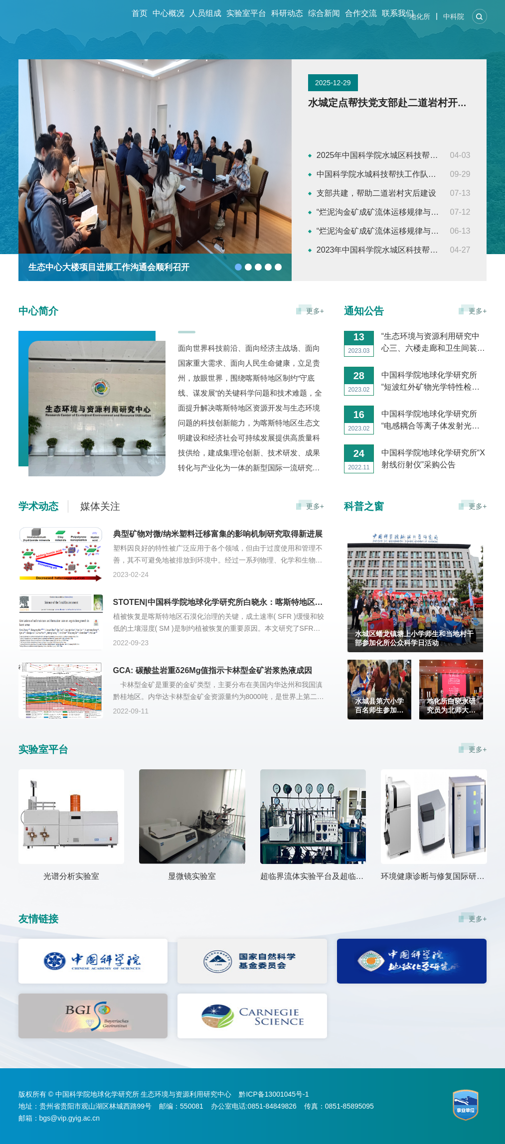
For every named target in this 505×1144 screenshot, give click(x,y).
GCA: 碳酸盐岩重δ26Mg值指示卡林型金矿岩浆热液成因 (213, 670)
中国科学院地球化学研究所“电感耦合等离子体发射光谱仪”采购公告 (430, 439)
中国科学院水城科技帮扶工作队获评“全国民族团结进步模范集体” (379, 174)
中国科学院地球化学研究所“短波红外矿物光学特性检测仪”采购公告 (430, 400)
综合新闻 (324, 13)
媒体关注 (100, 506)
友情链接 (38, 918)
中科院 (453, 16)
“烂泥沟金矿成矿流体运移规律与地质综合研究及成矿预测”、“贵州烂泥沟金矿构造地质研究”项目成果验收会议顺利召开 (379, 212)
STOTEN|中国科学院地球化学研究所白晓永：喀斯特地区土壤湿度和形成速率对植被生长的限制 (218, 602)
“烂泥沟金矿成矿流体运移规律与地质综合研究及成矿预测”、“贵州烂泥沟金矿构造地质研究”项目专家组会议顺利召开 (379, 231)
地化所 (419, 16)
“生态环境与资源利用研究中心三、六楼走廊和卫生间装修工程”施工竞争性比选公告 (433, 361)
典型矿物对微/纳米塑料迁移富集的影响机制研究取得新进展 (218, 534)
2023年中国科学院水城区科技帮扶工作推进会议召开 (379, 250)
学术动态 (38, 506)
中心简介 (38, 310)
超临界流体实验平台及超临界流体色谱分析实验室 (313, 876)
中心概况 (168, 13)
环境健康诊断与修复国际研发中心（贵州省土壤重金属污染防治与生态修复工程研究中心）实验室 (434, 876)
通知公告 (364, 310)
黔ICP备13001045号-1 (274, 1094)
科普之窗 (364, 506)
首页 (140, 13)
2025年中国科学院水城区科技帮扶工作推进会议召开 (379, 155)
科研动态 (287, 13)
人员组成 (205, 13)
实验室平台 (246, 13)
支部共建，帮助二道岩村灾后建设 (376, 193)
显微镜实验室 (192, 876)
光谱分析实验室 (71, 876)
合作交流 (361, 13)
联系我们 (398, 13)
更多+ (315, 311)
